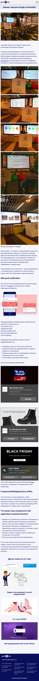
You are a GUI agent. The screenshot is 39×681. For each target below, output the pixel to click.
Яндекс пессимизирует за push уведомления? (19, 593)
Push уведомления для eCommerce (32, 664)
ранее (32, 482)
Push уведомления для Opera (19, 668)
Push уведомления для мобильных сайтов (19, 672)
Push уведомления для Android (32, 668)
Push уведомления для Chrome (7, 666)
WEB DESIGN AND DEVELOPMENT (19, 678)
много (11, 286)
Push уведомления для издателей (32, 671)
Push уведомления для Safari (7, 670)
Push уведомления (7, 663)
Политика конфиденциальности (9, 659)
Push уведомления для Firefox (19, 664)
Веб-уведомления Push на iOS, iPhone (19, 644)
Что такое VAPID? (19, 619)
